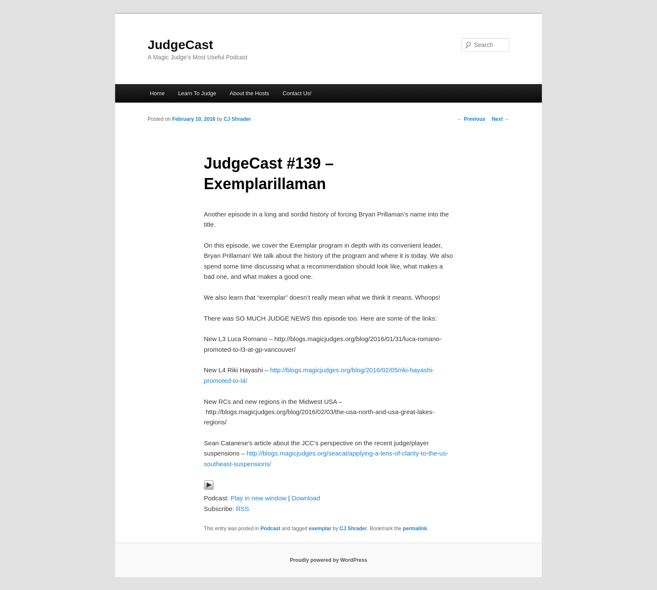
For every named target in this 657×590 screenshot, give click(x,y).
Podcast (271, 529)
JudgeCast (180, 45)
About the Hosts (249, 93)
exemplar (320, 529)
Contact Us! (296, 93)
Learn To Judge (197, 93)
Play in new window (258, 498)
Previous (471, 119)
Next (500, 119)
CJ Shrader (237, 119)
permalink (415, 529)
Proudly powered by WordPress (328, 560)
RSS (242, 508)
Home (157, 93)
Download (306, 498)
